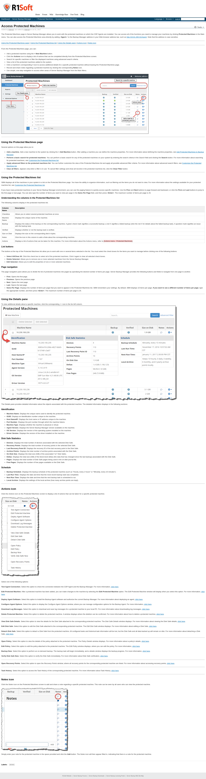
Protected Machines (45, 19)
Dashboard (5, 19)
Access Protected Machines (23, 26)
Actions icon (81, 43)
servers (12, 764)
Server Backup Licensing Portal (115, 775)
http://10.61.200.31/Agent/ (136, 37)
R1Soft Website (66, 775)
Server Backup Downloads (96, 775)
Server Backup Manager (21, 19)
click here (114, 587)
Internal (11, 30)
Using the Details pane (67, 43)
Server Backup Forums (80, 775)
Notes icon (92, 43)
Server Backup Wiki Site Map (135, 775)
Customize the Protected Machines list (44, 160)
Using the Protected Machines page (15, 43)
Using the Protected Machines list (44, 43)
